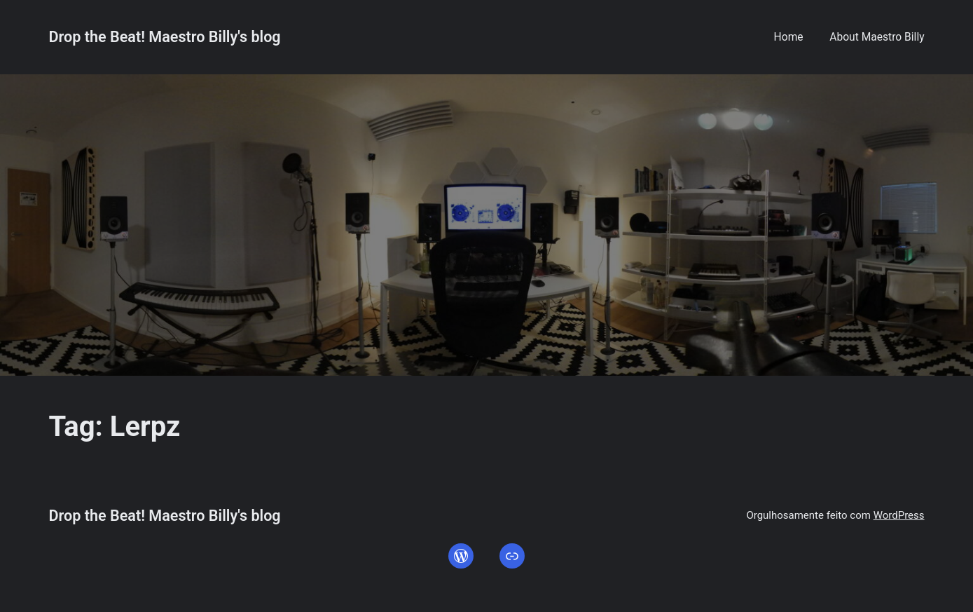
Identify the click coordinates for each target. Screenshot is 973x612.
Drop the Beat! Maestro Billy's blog (164, 37)
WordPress (899, 515)
